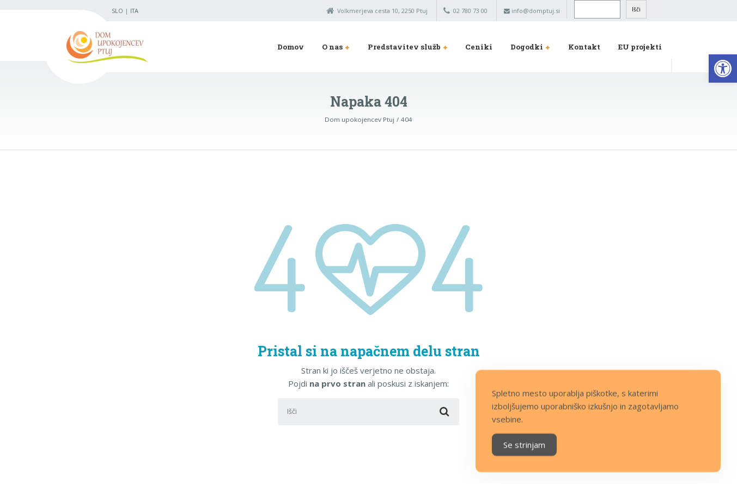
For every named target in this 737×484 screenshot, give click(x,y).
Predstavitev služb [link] (404, 47)
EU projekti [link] (640, 47)
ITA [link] (134, 11)
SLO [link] (117, 11)
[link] (723, 68)
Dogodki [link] (526, 47)
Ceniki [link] (478, 47)
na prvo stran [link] (337, 383)
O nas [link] (332, 47)
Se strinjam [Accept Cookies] (524, 455)
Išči (636, 9)
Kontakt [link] (584, 47)
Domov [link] (290, 47)
